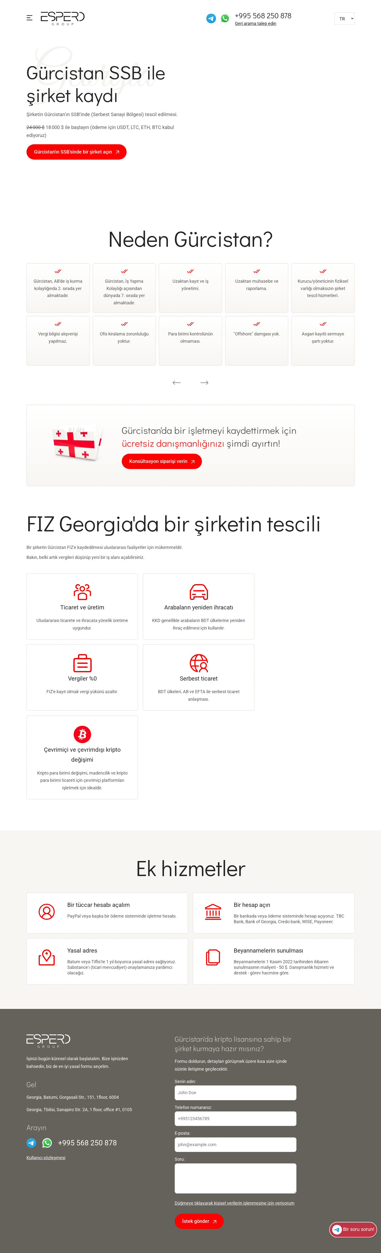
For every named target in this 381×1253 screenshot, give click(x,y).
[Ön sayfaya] (63, 18)
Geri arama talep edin (255, 23)
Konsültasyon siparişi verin (161, 461)
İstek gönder (199, 1221)
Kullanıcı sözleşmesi (45, 1157)
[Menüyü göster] (29, 18)
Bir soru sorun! (353, 1230)
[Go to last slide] (177, 382)
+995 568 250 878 (263, 15)
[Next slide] (204, 382)
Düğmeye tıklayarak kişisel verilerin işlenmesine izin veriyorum (234, 1203)
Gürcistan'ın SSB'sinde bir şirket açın (76, 152)
